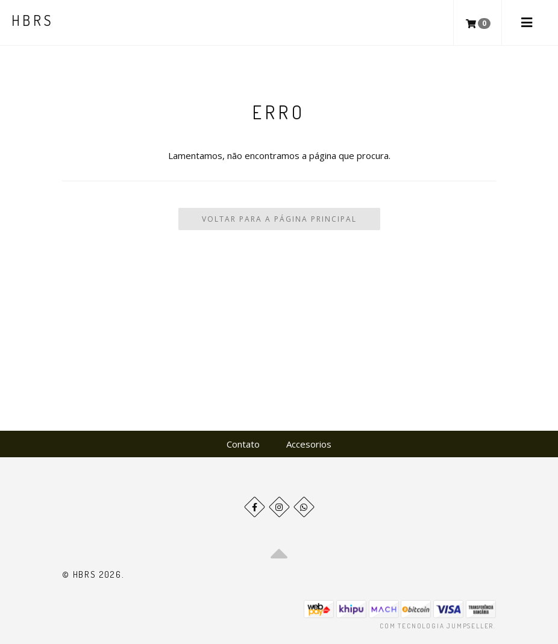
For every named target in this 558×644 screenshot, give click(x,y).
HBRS (32, 20)
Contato (243, 444)
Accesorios (308, 444)
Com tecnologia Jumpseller (437, 626)
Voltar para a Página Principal (279, 219)
